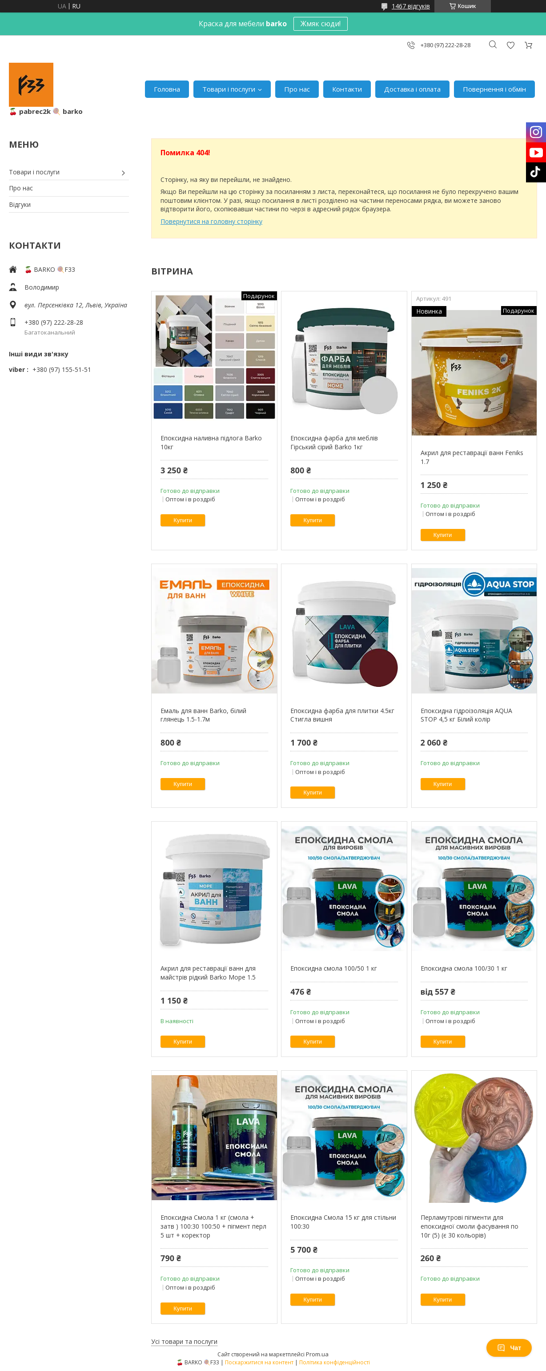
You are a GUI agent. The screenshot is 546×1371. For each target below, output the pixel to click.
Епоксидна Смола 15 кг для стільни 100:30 (343, 1221)
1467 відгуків (411, 6)
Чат (509, 1348)
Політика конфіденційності (334, 1362)
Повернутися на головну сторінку (211, 221)
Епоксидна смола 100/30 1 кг (464, 968)
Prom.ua (317, 1354)
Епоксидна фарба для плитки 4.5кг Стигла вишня (342, 715)
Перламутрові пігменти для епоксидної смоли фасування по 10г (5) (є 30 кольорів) (469, 1226)
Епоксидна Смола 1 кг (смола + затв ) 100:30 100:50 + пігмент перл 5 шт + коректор (213, 1226)
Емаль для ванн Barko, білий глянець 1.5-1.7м (203, 715)
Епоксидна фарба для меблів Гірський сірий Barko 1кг (334, 442)
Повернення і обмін (494, 89)
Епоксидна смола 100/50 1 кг (333, 968)
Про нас (297, 89)
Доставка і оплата (412, 89)
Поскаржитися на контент (259, 1362)
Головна (167, 89)
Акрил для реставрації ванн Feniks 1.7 (472, 457)
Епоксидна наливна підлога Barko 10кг (211, 442)
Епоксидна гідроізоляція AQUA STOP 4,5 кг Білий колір (466, 715)
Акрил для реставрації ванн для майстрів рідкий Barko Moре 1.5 (208, 972)
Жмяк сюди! (321, 23)
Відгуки (20, 204)
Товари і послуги (228, 89)
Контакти (347, 89)
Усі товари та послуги (184, 1341)
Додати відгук (510, 45)
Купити (182, 520)
